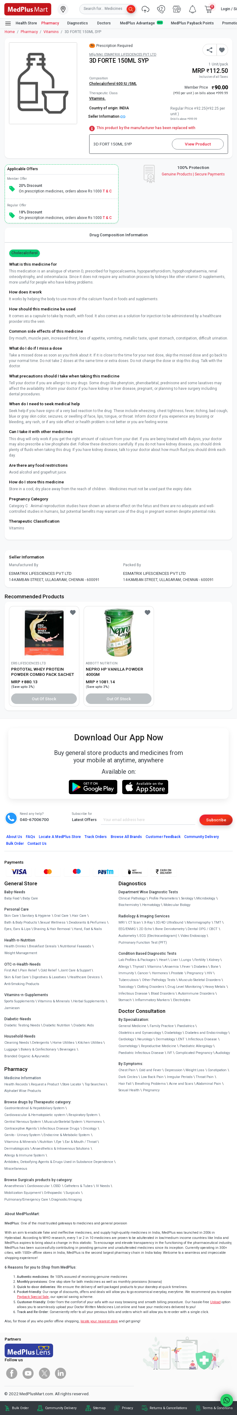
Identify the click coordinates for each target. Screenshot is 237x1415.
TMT (217, 922)
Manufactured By (23, 565)
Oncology (90, 1129)
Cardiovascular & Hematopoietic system (34, 1115)
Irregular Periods (180, 1077)
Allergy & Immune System (24, 1155)
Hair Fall (124, 1084)
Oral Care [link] (61, 916)
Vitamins (51, 32)
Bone (214, 967)
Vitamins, (97, 98)
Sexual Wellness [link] (52, 922)
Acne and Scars (181, 1084)
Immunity (126, 973)
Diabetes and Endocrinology (206, 1033)
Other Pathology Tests (158, 980)
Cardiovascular (38, 1186)
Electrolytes (181, 1000)
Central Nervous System (22, 1122)
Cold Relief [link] (48, 970)
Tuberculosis (128, 980)
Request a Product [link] (45, 1084)
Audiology (222, 1053)
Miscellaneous (15, 1169)
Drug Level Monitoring (185, 987)
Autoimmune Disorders (196, 994)
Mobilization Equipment (22, 1193)
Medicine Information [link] (22, 1078)
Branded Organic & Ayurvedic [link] (27, 1056)
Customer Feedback (163, 837)
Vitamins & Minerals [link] (54, 1001)
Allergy (123, 967)
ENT (181, 1039)
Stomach (125, 1000)
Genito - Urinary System (22, 1135)
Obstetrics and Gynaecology (139, 1033)
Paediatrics (185, 1026)
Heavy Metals (215, 987)
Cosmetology (128, 1046)
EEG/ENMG (127, 929)
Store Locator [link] (71, 1084)
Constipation (217, 1070)
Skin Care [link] (11, 916)
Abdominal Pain (208, 1084)
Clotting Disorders (150, 987)
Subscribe (216, 819)
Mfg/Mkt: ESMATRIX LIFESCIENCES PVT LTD (122, 55)
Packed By (132, 565)
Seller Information (106, 116)
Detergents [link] (40, 1043)
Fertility (200, 960)
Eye (58, 1142)
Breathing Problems (150, 1084)
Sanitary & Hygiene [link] (36, 916)
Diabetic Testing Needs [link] (22, 1025)
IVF (169, 1053)
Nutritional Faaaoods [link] (75, 946)
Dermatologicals (16, 1149)
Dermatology (165, 1039)
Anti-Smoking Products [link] (21, 984)
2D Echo (145, 929)
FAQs (30, 837)
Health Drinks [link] (15, 946)
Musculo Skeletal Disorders (200, 980)
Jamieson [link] (12, 1008)
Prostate (177, 973)
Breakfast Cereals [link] (42, 946)
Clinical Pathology (132, 898)
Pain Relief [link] (28, 970)
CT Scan (134, 922)
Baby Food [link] (11, 898)
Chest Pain (126, 1070)
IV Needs (103, 1186)
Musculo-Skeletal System (63, 1122)
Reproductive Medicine (158, 1046)
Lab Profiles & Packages (137, 960)
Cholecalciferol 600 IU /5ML (113, 84)
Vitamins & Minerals (20, 1142)
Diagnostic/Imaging (66, 1200)
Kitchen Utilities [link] (90, 1043)
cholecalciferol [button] (24, 253)
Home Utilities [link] (63, 1043)
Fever (186, 967)
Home (10, 32)
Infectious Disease (133, 994)
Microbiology (205, 898)
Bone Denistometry (170, 929)
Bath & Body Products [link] (20, 922)
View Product (198, 143)
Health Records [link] (16, 1084)
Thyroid (138, 967)
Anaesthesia (14, 1186)
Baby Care (30, 898)
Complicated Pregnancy (194, 1053)
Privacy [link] (127, 1408)
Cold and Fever (150, 1070)
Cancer (142, 973)
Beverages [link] (68, 1049)
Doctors (104, 23)
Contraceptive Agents (20, 1129)
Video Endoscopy (193, 936)
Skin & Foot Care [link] (16, 977)
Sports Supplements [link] (19, 1001)
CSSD (57, 1186)
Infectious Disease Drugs (59, 1129)
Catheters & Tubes (78, 1186)
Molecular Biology (177, 905)
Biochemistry (128, 905)
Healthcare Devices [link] (84, 977)
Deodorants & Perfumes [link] (87, 922)
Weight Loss (194, 1070)
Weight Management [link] (20, 953)
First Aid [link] (10, 970)
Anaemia (171, 967)
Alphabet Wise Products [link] (22, 1091)
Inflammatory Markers (152, 1000)
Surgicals (73, 1193)
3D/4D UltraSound (169, 922)
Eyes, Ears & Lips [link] (17, 929)
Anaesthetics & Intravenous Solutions (60, 1149)
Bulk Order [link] (20, 1408)
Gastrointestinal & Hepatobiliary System (34, 1108)
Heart (163, 960)
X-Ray (148, 922)
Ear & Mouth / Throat (81, 1142)
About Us (14, 837)
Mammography (198, 922)
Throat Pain (205, 1077)
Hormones (94, 1122)
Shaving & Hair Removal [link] (52, 929)
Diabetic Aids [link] (83, 1025)
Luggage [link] (11, 1049)
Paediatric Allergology (196, 1046)
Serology (187, 898)
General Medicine (132, 1026)
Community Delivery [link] (61, 1408)
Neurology (144, 1039)
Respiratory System (83, 1115)
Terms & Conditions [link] (217, 1408)
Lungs (186, 960)
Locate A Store (60, 837)
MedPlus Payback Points (192, 23)
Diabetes (200, 967)
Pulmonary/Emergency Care (26, 1200)
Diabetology (173, 1033)
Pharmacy (50, 23)
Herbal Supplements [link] (89, 1001)
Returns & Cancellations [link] (168, 1408)
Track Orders (96, 837)
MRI (121, 922)
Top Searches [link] (95, 1084)
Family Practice (162, 1026)
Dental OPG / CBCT (203, 929)
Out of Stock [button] (44, 698)
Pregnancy (195, 973)
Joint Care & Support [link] (75, 970)
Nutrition (46, 1142)
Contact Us (37, 843)
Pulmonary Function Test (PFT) (142, 943)
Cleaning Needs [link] (16, 1043)
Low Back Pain (152, 1077)
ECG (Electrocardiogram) (158, 936)
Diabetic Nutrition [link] (56, 1025)
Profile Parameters (163, 898)
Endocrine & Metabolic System (67, 1135)
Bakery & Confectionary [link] (38, 1049)
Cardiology (126, 1039)
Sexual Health (128, 1090)
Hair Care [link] (79, 916)
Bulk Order (15, 843)
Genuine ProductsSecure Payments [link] (193, 174)
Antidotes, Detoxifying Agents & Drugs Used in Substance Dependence (58, 1162)
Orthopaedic (53, 1193)
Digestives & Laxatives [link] (49, 977)
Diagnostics (78, 23)
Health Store (20, 23)
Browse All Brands (126, 837)
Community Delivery (201, 837)
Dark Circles (128, 1077)
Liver (174, 960)
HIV (209, 973)
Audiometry (127, 936)
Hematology (151, 905)
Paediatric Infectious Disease (141, 1053)
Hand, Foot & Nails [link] (88, 929)
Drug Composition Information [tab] (118, 234)
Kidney (214, 960)
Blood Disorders (163, 994)
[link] (27, 8)
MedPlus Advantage (141, 23)
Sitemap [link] (99, 1408)
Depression (173, 1070)
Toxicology (126, 987)
